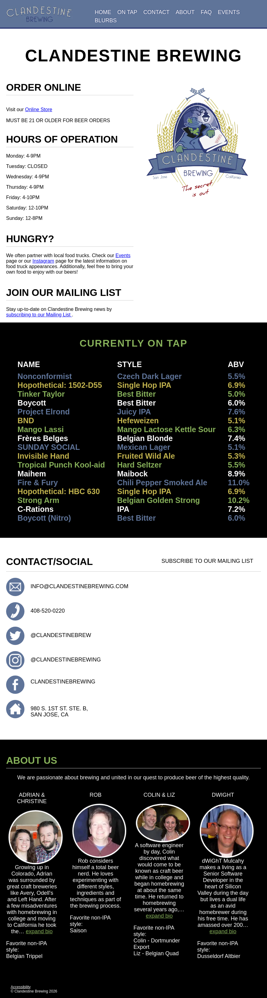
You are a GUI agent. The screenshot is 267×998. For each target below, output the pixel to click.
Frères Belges (42, 438)
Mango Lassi (40, 429)
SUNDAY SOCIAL (48, 447)
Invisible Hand (43, 456)
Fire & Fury (37, 482)
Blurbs (106, 20)
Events (229, 12)
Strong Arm (38, 500)
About (185, 12)
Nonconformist (44, 376)
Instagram (43, 261)
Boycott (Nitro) (44, 518)
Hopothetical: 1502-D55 (59, 385)
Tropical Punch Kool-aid (61, 465)
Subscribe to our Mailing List (208, 560)
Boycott (31, 403)
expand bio (39, 931)
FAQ (206, 12)
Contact (156, 12)
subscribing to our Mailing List (39, 314)
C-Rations (35, 509)
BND (25, 420)
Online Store (38, 109)
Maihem (31, 473)
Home (103, 12)
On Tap (127, 12)
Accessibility (21, 987)
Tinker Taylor (41, 394)
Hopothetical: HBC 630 (58, 491)
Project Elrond (43, 411)
